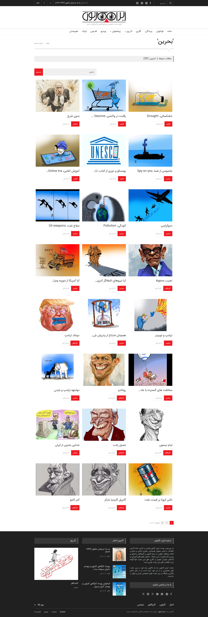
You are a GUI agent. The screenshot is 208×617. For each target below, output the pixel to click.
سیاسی (75, 124)
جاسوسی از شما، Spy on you (154, 171)
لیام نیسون (165, 445)
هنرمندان (74, 31)
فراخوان (159, 31)
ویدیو (103, 31)
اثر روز (129, 31)
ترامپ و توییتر (163, 335)
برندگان (148, 31)
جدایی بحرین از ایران (67, 445)
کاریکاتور (167, 288)
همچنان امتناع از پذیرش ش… (108, 335)
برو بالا (41, 604)
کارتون (122, 124)
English (63, 611)
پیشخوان (116, 31)
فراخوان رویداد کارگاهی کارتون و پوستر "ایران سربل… (96, 585)
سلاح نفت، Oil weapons (64, 226)
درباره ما (54, 611)
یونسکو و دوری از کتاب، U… (109, 171)
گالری (138, 31)
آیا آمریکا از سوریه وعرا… (65, 280)
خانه (169, 31)
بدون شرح (73, 116)
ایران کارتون (161, 611)
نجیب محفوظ (164, 280)
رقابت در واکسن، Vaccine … (108, 116)
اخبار (108, 556)
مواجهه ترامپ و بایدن (66, 390)
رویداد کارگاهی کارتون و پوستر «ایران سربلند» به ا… (97, 568)
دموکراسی (166, 226)
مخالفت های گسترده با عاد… (155, 390)
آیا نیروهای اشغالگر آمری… (110, 280)
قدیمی (93, 31)
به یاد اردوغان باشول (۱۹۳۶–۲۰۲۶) (67, 3)
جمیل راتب (119, 445)
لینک (84, 31)
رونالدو (122, 390)
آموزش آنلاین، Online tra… (62, 171)
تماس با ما (37, 611)
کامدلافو (74, 583)
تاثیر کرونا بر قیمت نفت (158, 500)
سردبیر (46, 611)
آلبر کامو (74, 500)
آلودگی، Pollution (114, 226)
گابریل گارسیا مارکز (115, 500)
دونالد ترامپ (72, 335)
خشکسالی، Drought (159, 116)
